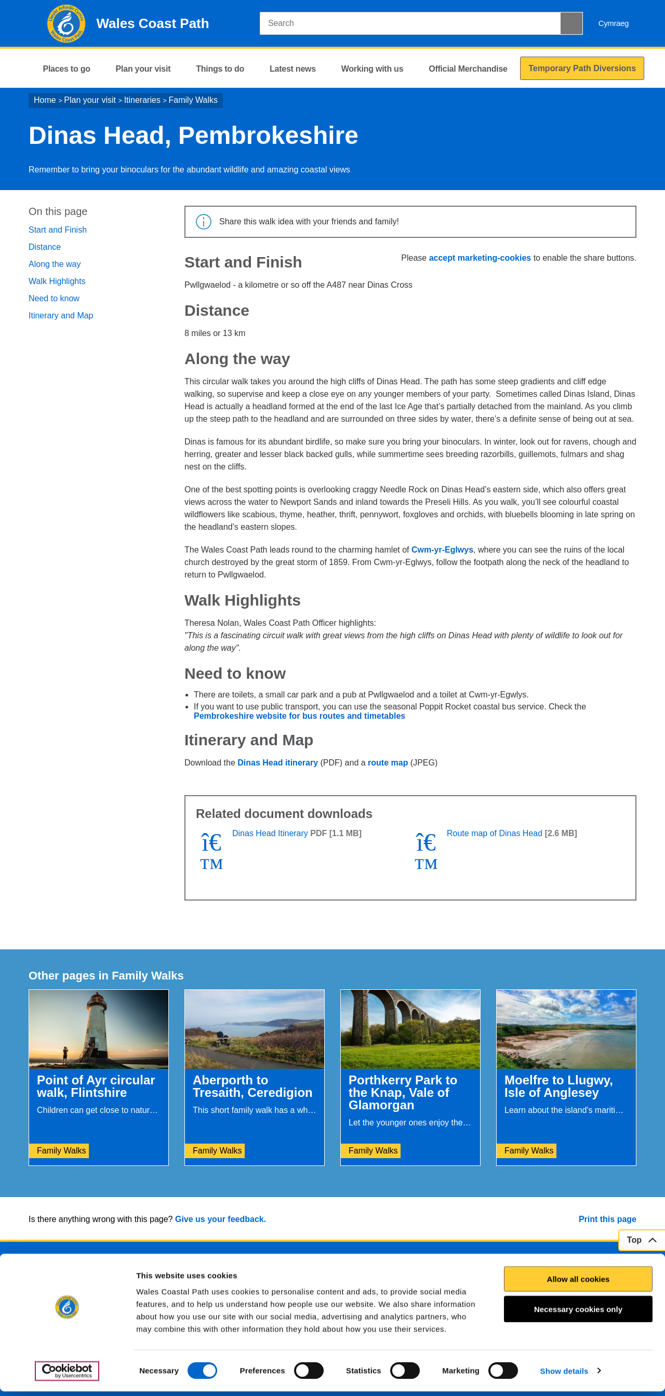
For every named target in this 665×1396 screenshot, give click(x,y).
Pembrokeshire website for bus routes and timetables (299, 716)
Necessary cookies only (578, 1313)
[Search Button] (571, 23)
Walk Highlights (57, 281)
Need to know (54, 298)
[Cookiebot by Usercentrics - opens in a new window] (67, 1376)
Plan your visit (90, 100)
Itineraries (142, 100)
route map (388, 762)
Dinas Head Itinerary (270, 833)
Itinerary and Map (61, 315)
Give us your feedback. (220, 1219)
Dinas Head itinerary (277, 762)
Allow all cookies (578, 1283)
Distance (45, 247)
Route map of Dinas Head (494, 833)
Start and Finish (58, 229)
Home (45, 100)
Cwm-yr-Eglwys (442, 549)
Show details (564, 1375)
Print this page (607, 1219)
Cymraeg (613, 23)
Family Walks (193, 100)
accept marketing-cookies (480, 257)
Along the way (55, 264)
